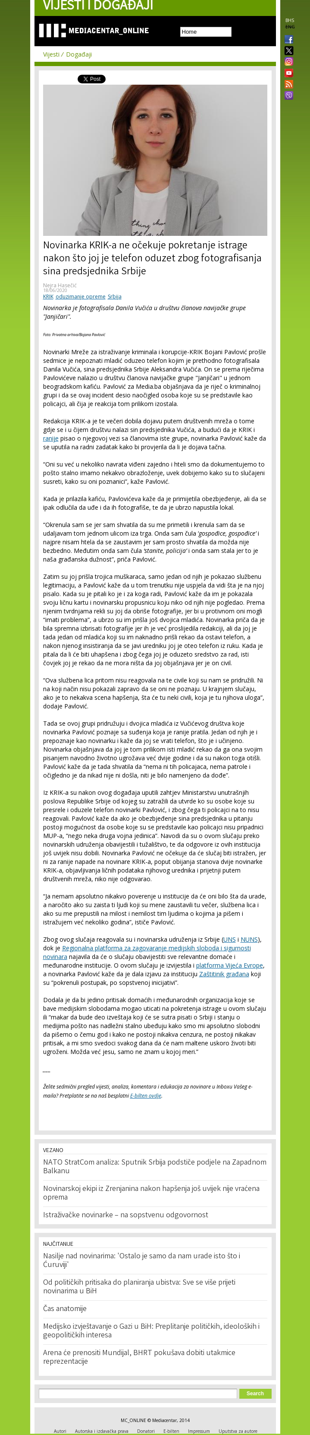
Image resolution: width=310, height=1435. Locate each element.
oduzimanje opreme (81, 296)
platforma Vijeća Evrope (229, 965)
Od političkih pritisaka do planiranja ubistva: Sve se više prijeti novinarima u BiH (139, 1287)
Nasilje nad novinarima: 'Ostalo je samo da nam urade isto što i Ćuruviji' (141, 1261)
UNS (229, 939)
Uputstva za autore (238, 1431)
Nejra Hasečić (60, 285)
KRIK (48, 296)
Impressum (199, 1431)
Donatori (146, 1431)
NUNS (249, 939)
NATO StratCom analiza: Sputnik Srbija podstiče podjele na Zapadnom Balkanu (154, 1167)
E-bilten (171, 1431)
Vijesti (51, 54)
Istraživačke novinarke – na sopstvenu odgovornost (125, 1215)
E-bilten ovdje (145, 1095)
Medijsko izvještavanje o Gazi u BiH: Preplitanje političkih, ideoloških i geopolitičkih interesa (151, 1331)
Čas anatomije (65, 1309)
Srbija (115, 296)
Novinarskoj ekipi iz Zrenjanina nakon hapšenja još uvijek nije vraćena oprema (151, 1193)
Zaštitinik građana (224, 974)
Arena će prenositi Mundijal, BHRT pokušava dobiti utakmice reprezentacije (139, 1358)
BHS (289, 20)
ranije (51, 438)
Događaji (79, 54)
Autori (60, 1431)
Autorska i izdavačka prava (101, 1431)
